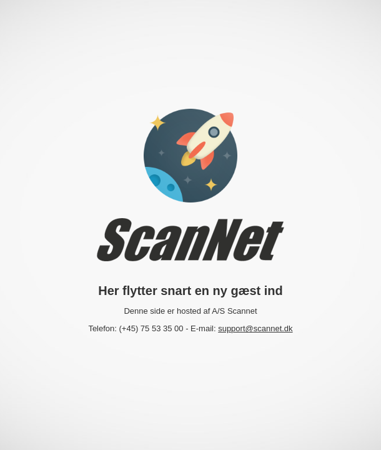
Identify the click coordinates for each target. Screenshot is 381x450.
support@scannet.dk (255, 328)
